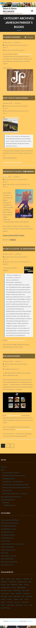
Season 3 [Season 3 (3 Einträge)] (9, 599)
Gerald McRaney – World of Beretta (12, 481)
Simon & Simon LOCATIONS (9, 562)
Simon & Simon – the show (8, 556)
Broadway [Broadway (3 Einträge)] (18, 579)
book (17, 184)
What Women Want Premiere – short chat (14, 493)
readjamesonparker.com (25, 54)
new (9, 50)
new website (14, 50)
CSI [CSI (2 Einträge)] (31, 579)
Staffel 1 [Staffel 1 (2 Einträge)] (3, 602)
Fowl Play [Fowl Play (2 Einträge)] (26, 584)
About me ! (4, 467)
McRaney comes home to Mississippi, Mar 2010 (16, 487)
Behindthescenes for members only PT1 (14, 475)
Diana (17, 42)
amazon (7, 262)
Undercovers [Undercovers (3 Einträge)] (19, 605)
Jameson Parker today (11, 45)
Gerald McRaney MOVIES (8, 526)
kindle (23, 262)
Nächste (12, 446)
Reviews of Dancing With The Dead (13, 235)
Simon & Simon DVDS (7, 559)
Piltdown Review (12, 111)
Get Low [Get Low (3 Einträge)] (13, 587)
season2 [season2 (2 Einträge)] (3, 599)
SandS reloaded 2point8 (7, 500)
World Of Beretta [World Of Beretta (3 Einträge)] (5, 608)
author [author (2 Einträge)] (2, 579)
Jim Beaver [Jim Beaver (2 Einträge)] (19, 593)
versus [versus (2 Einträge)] (26, 605)
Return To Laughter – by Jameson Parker (19, 249)
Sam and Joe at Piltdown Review (12, 162)
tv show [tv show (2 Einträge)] (3, 605)
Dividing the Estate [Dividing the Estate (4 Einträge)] (22, 582)
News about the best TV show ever (11, 497)
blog (6, 50)
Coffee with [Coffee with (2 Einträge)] (26, 579)
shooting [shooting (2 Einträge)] (16, 599)
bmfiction (13, 239)
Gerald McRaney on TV (7, 532)
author (11, 262)
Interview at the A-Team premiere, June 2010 (15, 484)
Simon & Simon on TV (7, 565)
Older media (4, 553)
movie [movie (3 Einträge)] (10, 596)
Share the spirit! (7, 490)
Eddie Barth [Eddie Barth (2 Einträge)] (14, 584)
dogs (6, 111)
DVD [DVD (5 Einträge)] (8, 584)
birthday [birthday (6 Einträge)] (8, 579)
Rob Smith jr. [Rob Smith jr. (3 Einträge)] (29, 596)
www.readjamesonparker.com (16, 340)
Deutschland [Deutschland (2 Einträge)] (12, 582)
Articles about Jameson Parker (10, 523)
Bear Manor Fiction (10, 184)
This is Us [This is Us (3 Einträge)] (17, 602)
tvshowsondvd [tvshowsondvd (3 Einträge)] (10, 605)
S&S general (5, 502)
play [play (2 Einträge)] (23, 596)
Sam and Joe (21, 111)
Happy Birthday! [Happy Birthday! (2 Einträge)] (21, 587)
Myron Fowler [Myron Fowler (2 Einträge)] (17, 596)
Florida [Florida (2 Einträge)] (20, 584)
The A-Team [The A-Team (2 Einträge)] (10, 602)
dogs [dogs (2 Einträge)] (30, 582)
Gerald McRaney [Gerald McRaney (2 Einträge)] (5, 587)
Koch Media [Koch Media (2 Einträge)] (26, 593)
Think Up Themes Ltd (14, 621)
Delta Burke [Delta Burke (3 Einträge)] (4, 582)
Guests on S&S (5, 541)
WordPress (29, 621)
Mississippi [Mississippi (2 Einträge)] (4, 596)
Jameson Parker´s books (8, 550)
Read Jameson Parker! (11, 356)
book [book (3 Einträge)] (13, 579)
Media (2, 470)
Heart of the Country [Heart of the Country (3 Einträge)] (6, 590)
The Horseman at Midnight (23, 429)
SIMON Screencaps (9, 505)
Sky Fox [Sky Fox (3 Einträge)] (26, 599)
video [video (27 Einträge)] (30, 605)
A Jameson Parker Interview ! (11, 472)
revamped (21, 50)
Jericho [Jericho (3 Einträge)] (12, 593)
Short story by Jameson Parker (15, 98)
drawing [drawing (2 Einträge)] (3, 584)
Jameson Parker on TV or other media (12, 544)
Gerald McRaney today (7, 538)
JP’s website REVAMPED (11, 37)
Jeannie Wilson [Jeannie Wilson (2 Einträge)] (5, 593)
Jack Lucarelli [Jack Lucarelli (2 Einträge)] (25, 590)
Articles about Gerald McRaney (10, 520)
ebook (19, 262)
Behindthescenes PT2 (8, 478)
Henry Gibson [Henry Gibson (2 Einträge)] (17, 590)
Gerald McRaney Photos (8, 535)
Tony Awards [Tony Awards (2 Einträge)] (25, 602)
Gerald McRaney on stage (8, 529)
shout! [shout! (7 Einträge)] (21, 599)
